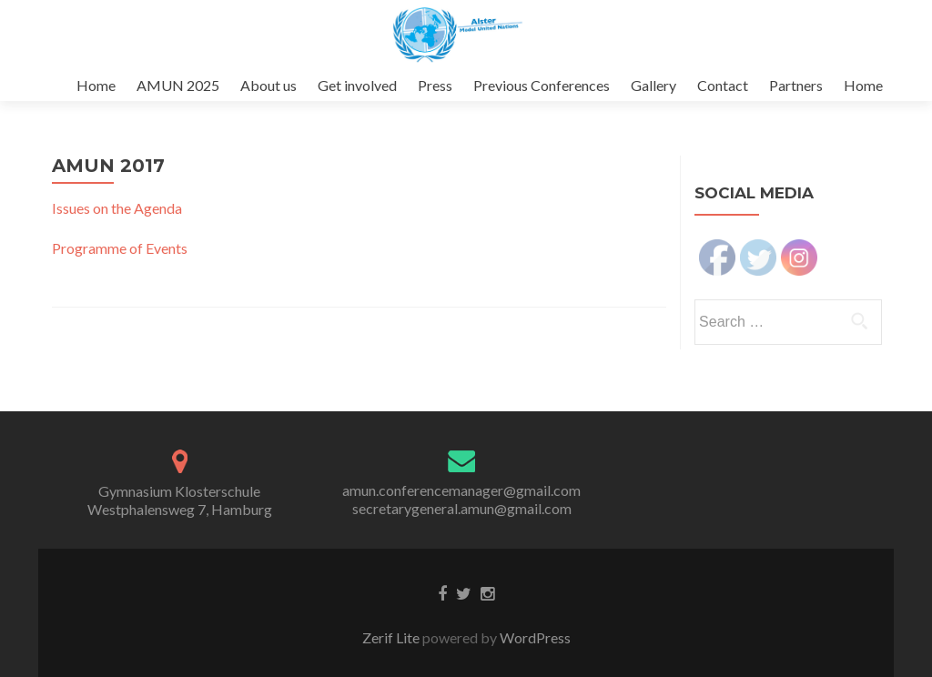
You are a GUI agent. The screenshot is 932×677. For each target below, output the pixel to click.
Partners (796, 85)
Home (96, 85)
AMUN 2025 (178, 85)
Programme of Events (119, 248)
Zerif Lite (392, 637)
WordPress (534, 637)
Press (435, 85)
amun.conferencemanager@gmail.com (461, 490)
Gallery (653, 85)
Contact (722, 85)
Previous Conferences (541, 85)
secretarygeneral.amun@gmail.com (462, 508)
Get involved (357, 85)
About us (268, 85)
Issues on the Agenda (117, 208)
